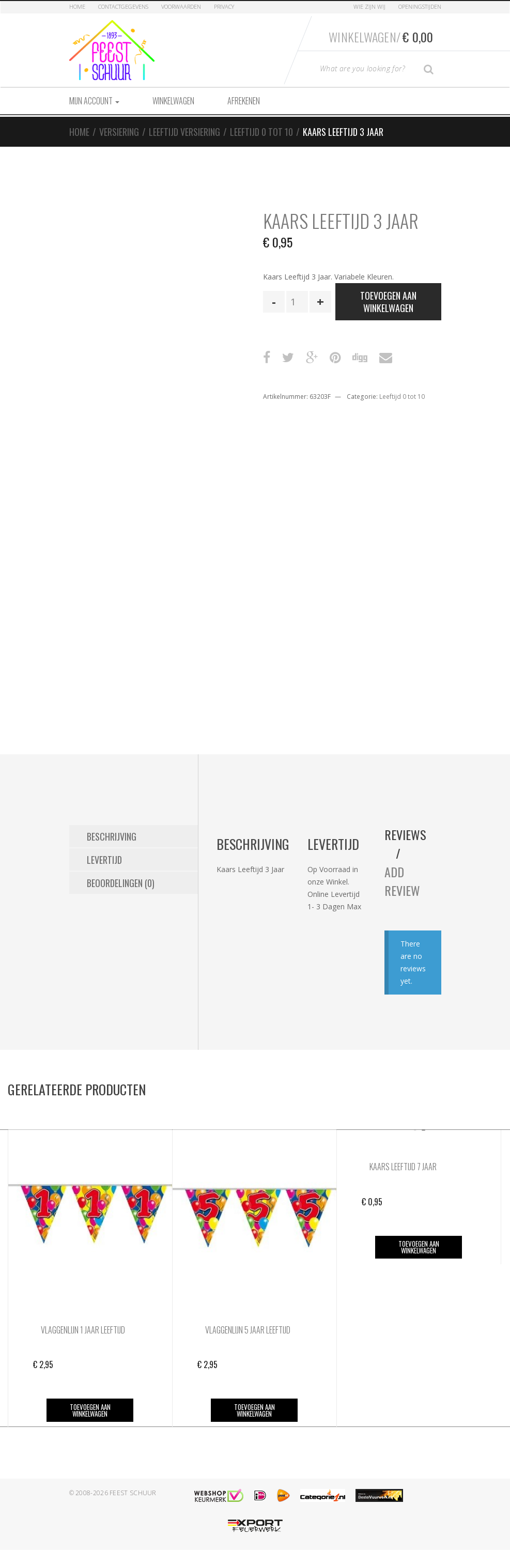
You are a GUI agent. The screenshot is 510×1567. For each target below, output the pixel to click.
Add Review (402, 880)
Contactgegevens (123, 6)
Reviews (405, 834)
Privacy (224, 6)
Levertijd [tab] (104, 859)
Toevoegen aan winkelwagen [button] (90, 1410)
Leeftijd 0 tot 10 (261, 131)
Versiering (119, 131)
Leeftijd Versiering (184, 131)
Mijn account (94, 101)
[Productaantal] (297, 302)
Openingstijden (419, 6)
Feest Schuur (133, 1492)
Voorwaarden (181, 6)
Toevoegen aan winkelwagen (388, 302)
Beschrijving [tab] (111, 836)
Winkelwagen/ (381, 36)
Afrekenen (243, 101)
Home (77, 6)
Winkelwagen (173, 101)
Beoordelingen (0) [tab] (120, 883)
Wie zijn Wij (369, 6)
